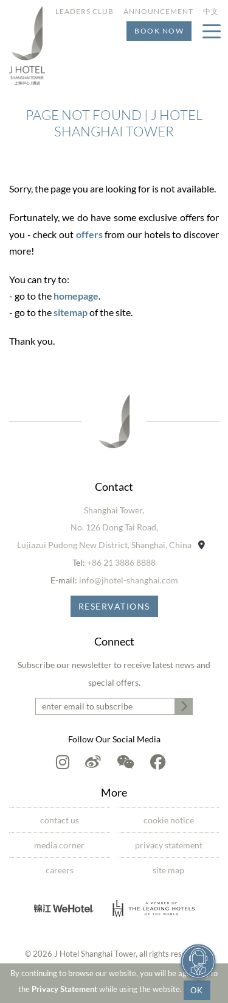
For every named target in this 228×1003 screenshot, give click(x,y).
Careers (60, 870)
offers (89, 234)
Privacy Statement (64, 989)
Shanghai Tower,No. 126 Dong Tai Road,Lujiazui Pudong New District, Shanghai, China (111, 528)
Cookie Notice (168, 820)
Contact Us (59, 820)
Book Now (159, 30)
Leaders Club (84, 11)
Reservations (114, 606)
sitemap (71, 312)
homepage (76, 295)
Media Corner (59, 845)
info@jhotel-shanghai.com (128, 580)
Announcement (158, 11)
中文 (211, 11)
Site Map (168, 870)
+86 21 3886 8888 (121, 562)
